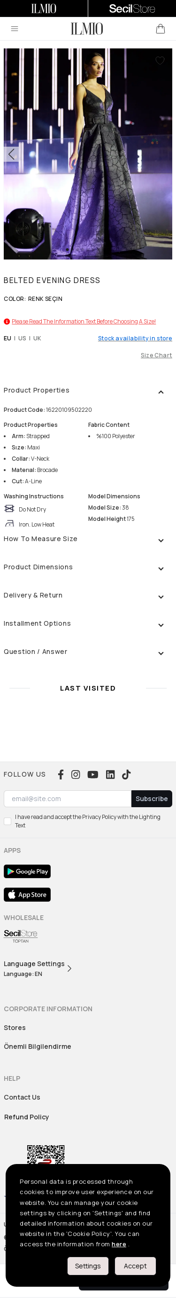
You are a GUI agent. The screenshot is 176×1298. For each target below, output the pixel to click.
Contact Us (22, 1097)
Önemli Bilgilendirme (37, 1046)
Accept (135, 1265)
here (119, 1244)
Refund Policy (26, 1116)
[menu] (14, 28)
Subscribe (152, 798)
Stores (15, 1027)
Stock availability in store (135, 338)
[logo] (87, 29)
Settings (88, 1265)
